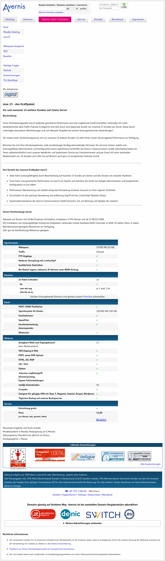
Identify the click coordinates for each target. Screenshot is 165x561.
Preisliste (87, 296)
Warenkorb (117, 19)
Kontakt (98, 19)
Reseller (7, 56)
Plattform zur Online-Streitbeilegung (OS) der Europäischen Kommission (42, 549)
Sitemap (82, 494)
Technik (7, 70)
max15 (6, 36)
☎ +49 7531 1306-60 (75, 491)
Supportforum (69, 494)
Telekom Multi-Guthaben (55, 19)
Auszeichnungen (11, 75)
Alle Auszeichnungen (150, 464)
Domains (28, 19)
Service (81, 19)
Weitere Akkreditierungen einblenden (84, 523)
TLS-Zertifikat (10, 80)
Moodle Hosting (11, 31)
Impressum (138, 19)
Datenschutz (94, 494)
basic (6, 26)
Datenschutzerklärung (61, 543)
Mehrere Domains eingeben (51, 12)
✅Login (124, 5)
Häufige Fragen (11, 65)
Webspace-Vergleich (13, 46)
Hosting (10, 19)
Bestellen (101, 420)
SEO (5, 51)
